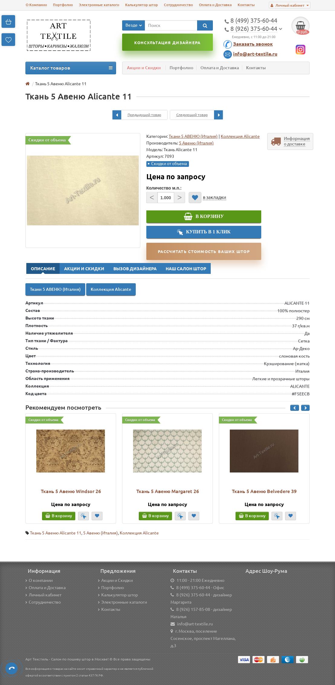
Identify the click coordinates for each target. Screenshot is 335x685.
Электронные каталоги (99, 5)
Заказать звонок (253, 44)
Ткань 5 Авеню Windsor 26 (71, 491)
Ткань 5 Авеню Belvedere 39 (264, 491)
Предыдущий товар (136, 114)
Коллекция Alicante (240, 136)
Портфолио (63, 5)
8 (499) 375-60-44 (193, 587)
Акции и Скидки (144, 67)
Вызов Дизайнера (135, 268)
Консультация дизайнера (167, 43)
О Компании (36, 5)
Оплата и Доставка (215, 5)
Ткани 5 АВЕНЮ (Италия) (193, 136)
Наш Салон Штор (186, 268)
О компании (39, 580)
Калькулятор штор (141, 5)
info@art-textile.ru (255, 54)
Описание (43, 268)
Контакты (246, 5)
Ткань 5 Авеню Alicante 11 (55, 533)
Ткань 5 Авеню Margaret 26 (167, 491)
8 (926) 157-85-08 (193, 609)
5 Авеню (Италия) (100, 533)
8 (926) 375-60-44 (193, 594)
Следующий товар (199, 114)
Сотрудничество (178, 5)
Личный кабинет (43, 594)
